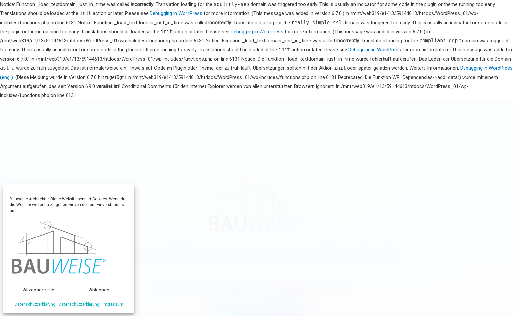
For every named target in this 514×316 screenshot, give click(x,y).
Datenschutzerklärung (35, 304)
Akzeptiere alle (38, 290)
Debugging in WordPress (176, 13)
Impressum (113, 304)
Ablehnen (99, 290)
